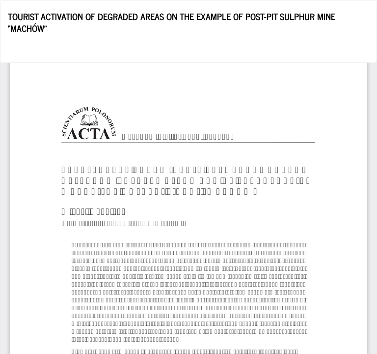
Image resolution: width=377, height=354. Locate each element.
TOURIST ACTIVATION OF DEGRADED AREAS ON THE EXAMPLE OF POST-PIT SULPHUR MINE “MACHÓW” (171, 22)
